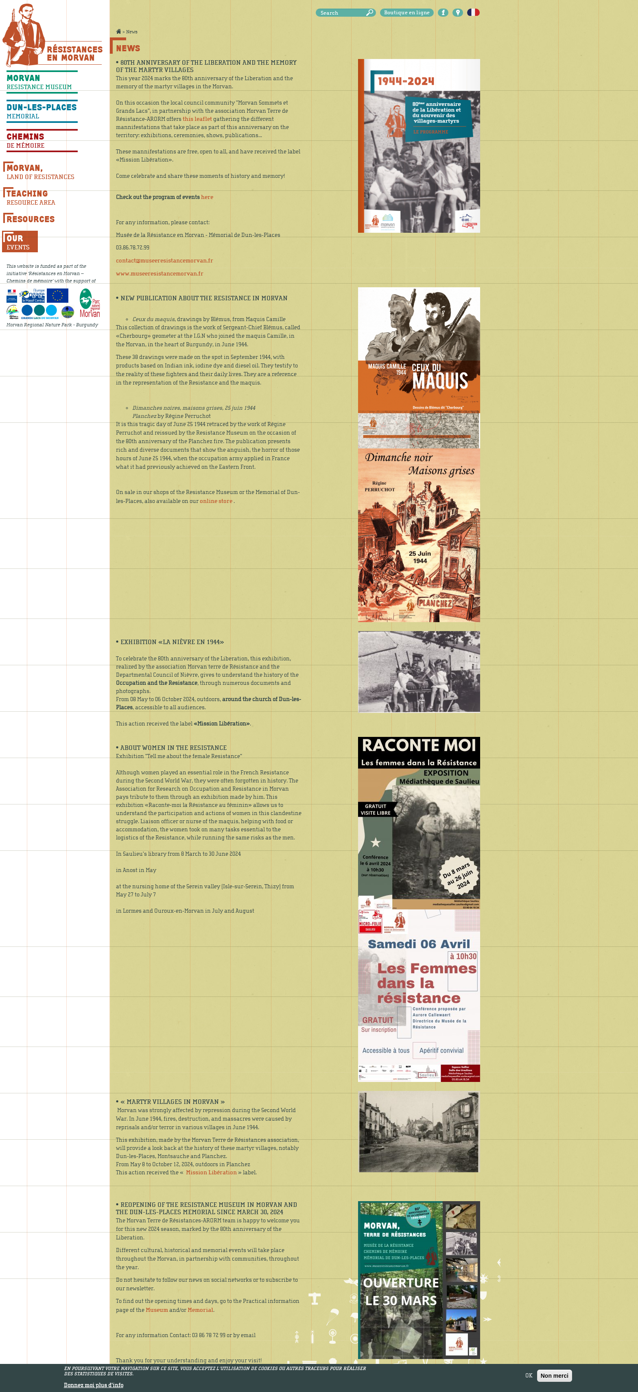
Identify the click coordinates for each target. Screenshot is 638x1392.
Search (371, 12)
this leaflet (197, 119)
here (207, 197)
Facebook (443, 13)
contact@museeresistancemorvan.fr (164, 261)
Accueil (118, 31)
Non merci (554, 1378)
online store (216, 501)
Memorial (200, 1310)
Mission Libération (211, 1172)
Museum (157, 1310)
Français (473, 13)
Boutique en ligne (407, 12)
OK (529, 1378)
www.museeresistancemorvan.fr (159, 274)
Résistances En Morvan (74, 53)
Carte (457, 13)
